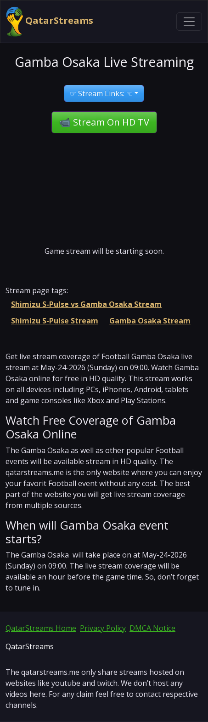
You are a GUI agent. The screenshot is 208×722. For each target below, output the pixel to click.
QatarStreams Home (41, 628)
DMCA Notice (152, 628)
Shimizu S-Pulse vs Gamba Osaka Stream (86, 304)
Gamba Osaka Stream (150, 321)
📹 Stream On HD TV (104, 122)
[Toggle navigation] (189, 21)
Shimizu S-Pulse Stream (54, 321)
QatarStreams (49, 21)
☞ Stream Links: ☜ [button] (101, 93)
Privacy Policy (103, 628)
